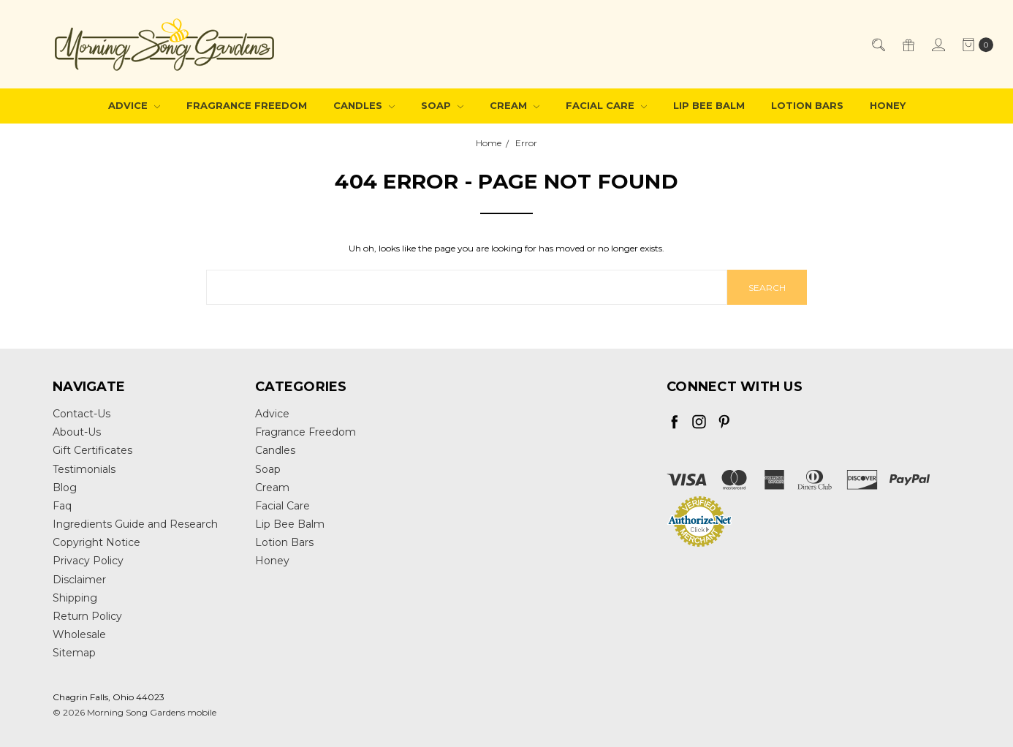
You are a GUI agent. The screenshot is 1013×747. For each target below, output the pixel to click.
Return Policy (87, 616)
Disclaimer (79, 579)
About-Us (77, 432)
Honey (888, 105)
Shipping (75, 597)
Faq (62, 505)
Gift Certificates (92, 450)
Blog (65, 487)
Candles (364, 105)
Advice (134, 105)
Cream (514, 105)
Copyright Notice (96, 542)
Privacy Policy (88, 560)
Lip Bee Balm (709, 105)
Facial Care (606, 105)
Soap (442, 105)
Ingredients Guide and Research (135, 524)
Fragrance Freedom (246, 105)
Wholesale (79, 634)
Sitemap (74, 652)
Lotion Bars (807, 105)
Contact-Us (81, 413)
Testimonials (84, 469)
